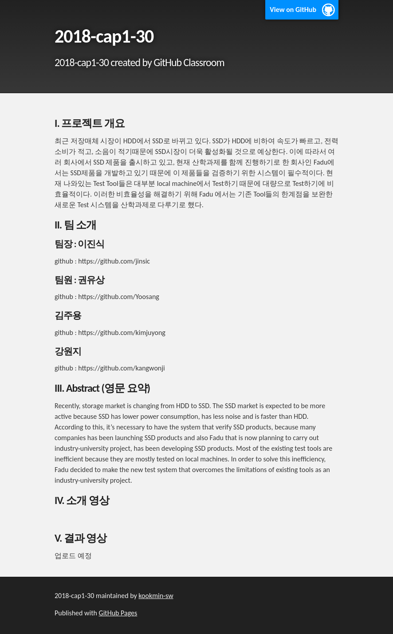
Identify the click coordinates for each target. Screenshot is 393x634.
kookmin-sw (155, 595)
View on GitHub (293, 9)
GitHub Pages (118, 613)
